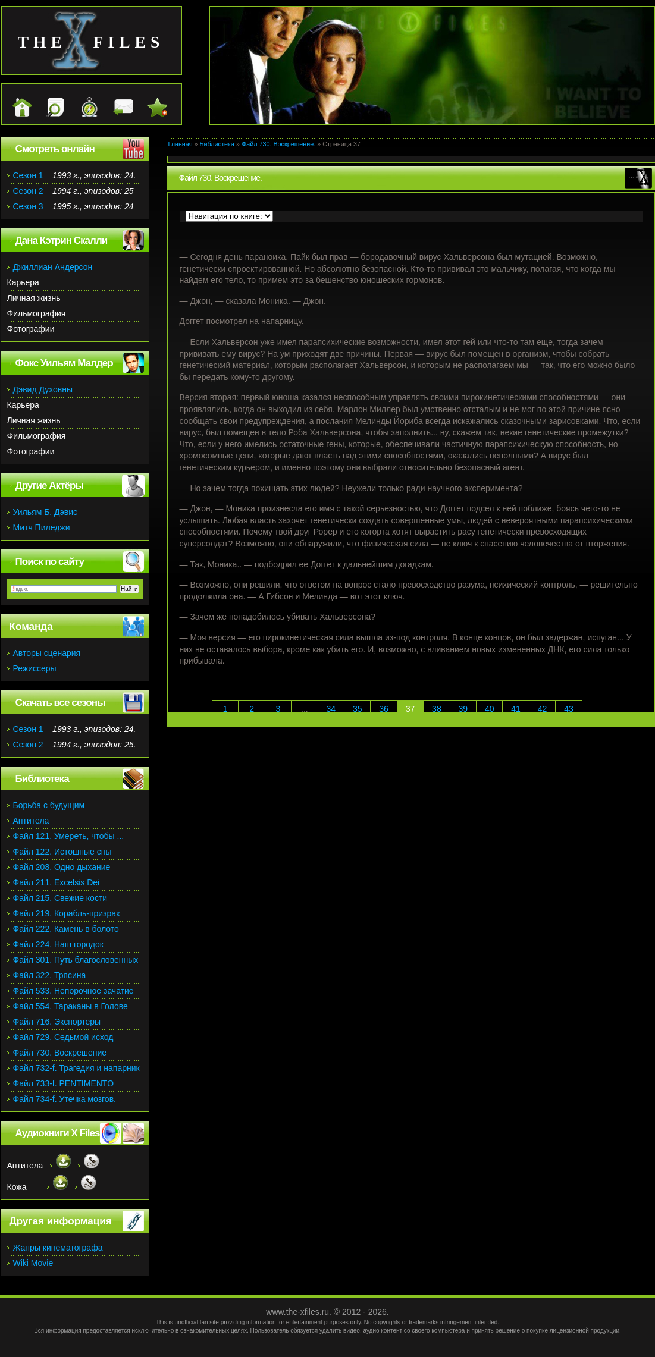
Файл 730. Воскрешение (60, 1052)
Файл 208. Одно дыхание (62, 867)
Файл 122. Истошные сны (62, 851)
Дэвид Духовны (43, 389)
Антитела (31, 820)
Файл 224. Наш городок (58, 944)
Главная (180, 143)
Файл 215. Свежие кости (60, 898)
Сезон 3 (28, 206)
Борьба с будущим (49, 805)
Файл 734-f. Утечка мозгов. (64, 1099)
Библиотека (216, 143)
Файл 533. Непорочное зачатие (73, 990)
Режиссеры (35, 668)
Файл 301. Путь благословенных (76, 960)
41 (516, 709)
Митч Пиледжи (41, 527)
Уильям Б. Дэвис (45, 512)
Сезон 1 (28, 175)
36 (383, 709)
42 (542, 709)
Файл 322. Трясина (49, 975)
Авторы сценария (47, 653)
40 (489, 709)
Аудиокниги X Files (57, 1133)
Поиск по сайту (49, 561)
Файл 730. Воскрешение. (278, 143)
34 (331, 709)
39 (463, 709)
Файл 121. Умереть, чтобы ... (68, 836)
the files (91, 42)
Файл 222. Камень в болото (66, 929)
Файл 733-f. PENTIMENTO (63, 1083)
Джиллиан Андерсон (53, 267)
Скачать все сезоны (60, 702)
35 (357, 709)
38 (436, 709)
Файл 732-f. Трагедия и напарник (76, 1068)
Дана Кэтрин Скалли (61, 240)
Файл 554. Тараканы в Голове (70, 1006)
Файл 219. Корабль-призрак (66, 913)
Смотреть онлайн (55, 149)
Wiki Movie (33, 1263)
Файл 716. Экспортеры (57, 1021)
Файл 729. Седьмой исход (63, 1037)
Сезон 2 (28, 191)
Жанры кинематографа (58, 1247)
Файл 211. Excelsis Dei (56, 882)
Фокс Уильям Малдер (64, 363)
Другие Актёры (49, 485)
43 (568, 709)
